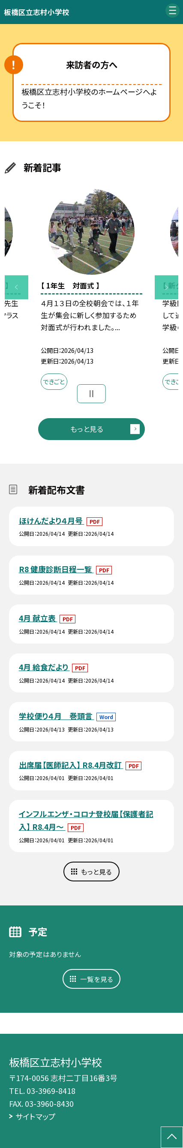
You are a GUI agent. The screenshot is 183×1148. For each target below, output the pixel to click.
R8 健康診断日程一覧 (56, 568)
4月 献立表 (38, 617)
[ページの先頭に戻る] (172, 1137)
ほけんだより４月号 (51, 520)
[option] (91, 291)
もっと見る (86, 429)
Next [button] (167, 288)
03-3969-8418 (51, 1090)
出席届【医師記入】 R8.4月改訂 (71, 764)
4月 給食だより (44, 666)
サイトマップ (35, 1116)
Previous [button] (17, 288)
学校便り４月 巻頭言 (56, 715)
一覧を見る (96, 979)
